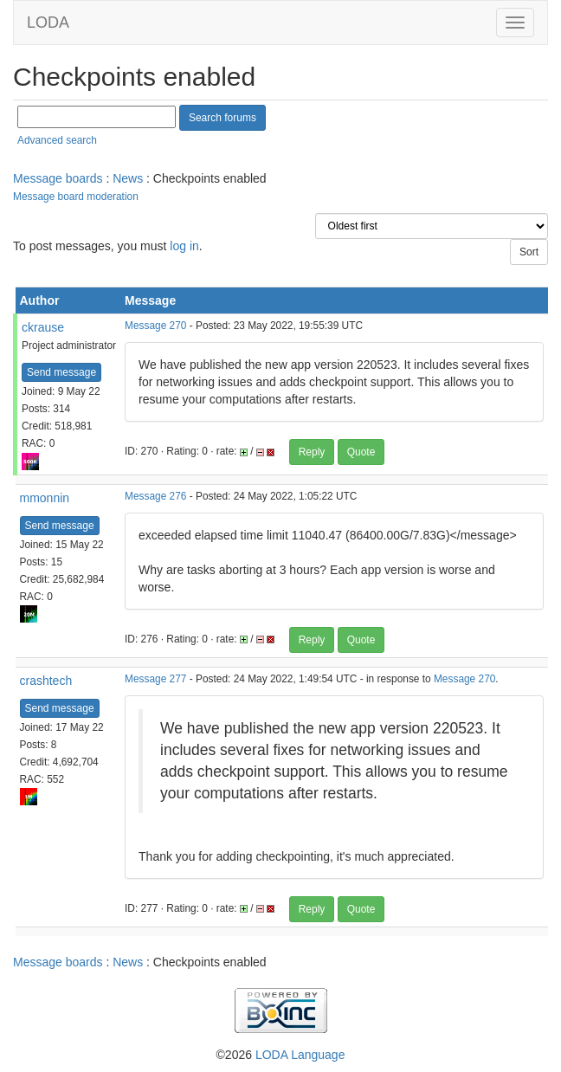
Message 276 (155, 496)
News (128, 178)
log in (184, 246)
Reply (312, 452)
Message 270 (155, 326)
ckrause (43, 327)
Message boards (58, 178)
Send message (61, 372)
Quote (361, 452)
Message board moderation (76, 197)
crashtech (46, 681)
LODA (48, 22)
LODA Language (300, 1055)
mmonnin (45, 498)
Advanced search (57, 140)
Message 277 (155, 679)
